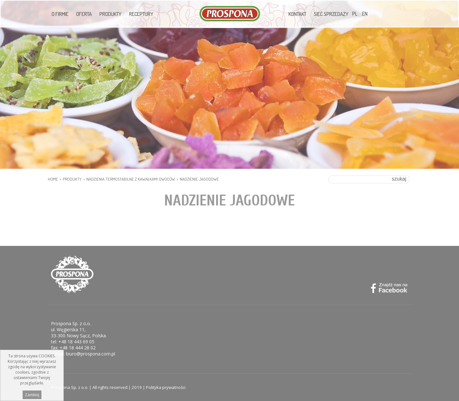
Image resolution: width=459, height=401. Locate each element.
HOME (53, 179)
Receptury (141, 14)
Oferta (84, 14)
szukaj (399, 179)
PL (354, 14)
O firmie (60, 14)
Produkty (110, 14)
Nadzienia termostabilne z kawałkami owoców (130, 179)
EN (365, 14)
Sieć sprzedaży (331, 14)
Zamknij (32, 394)
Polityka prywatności (166, 387)
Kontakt (297, 14)
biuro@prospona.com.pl (90, 354)
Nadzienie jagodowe (199, 179)
